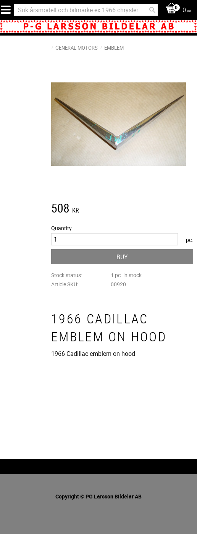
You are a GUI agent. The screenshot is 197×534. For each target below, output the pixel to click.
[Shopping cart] (176, 10)
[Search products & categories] (85, 10)
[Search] (152, 10)
